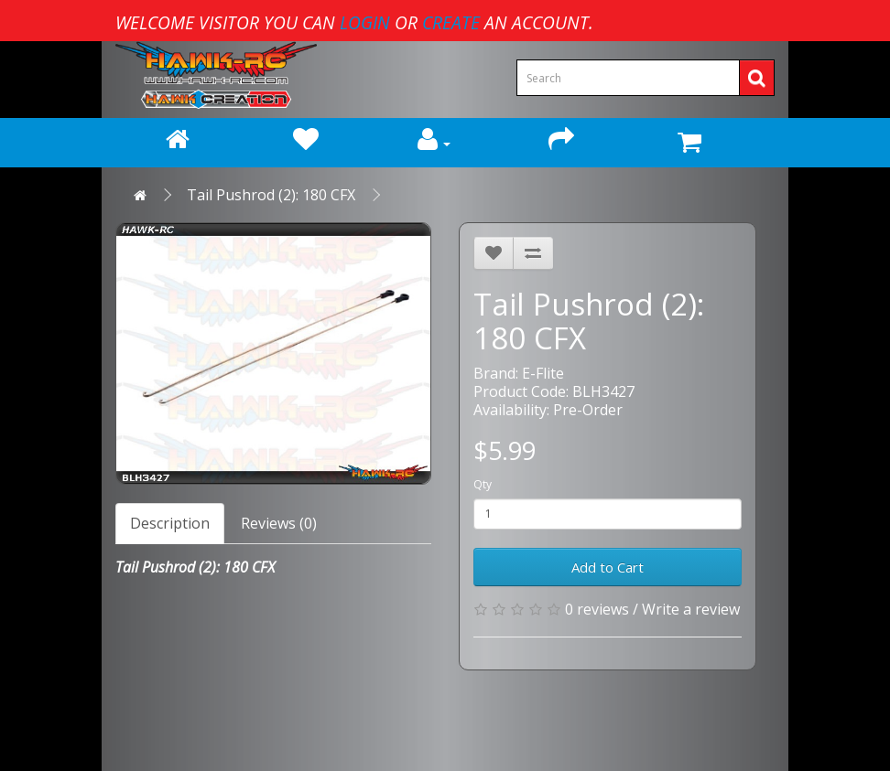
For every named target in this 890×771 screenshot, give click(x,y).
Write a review (691, 609)
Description (170, 523)
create (451, 22)
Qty (482, 484)
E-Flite (543, 373)
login (365, 22)
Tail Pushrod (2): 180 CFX (271, 195)
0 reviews (597, 609)
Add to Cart (607, 567)
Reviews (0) (279, 523)
